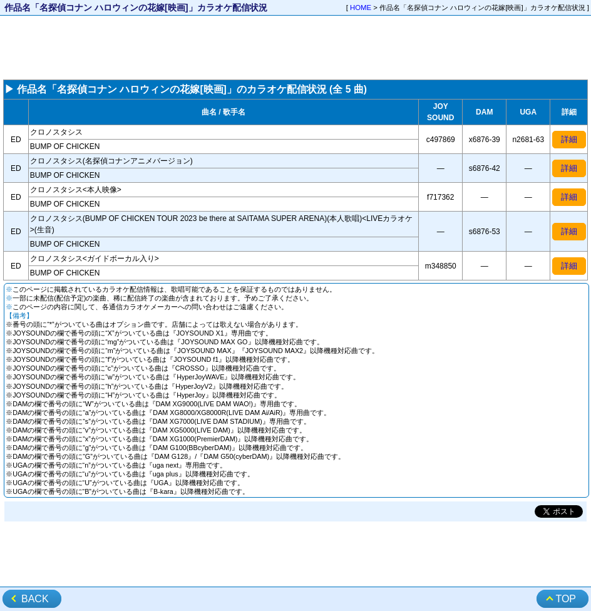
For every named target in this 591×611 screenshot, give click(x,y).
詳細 (569, 139)
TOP (565, 598)
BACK (35, 598)
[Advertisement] (295, 47)
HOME (360, 7)
